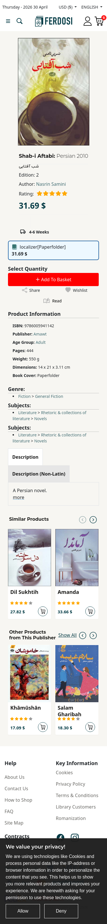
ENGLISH (90, 7)
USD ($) (66, 7)
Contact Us (16, 788)
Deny (61, 911)
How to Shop (18, 800)
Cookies (64, 772)
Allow (22, 911)
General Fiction (49, 396)
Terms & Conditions (77, 795)
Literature (27, 412)
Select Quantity (27, 268)
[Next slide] (93, 519)
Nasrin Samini (51, 184)
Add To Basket (53, 279)
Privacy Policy (70, 784)
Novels (40, 418)
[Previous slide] (82, 519)
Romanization (71, 818)
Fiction (24, 396)
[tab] (25, 457)
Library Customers (76, 807)
